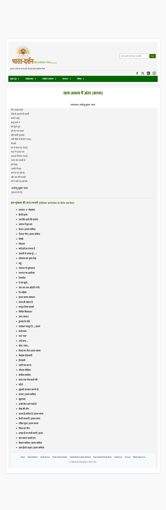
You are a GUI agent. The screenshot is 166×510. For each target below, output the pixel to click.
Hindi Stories (45, 457)
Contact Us (118, 457)
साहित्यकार (29, 79)
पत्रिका (79, 79)
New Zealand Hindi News (102, 457)
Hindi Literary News (60, 457)
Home (23, 457)
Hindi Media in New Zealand (80, 457)
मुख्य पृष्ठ (13, 79)
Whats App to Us (139, 457)
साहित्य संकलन (48, 79)
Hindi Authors (33, 457)
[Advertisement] (78, 18)
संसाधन (65, 79)
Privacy (127, 457)
